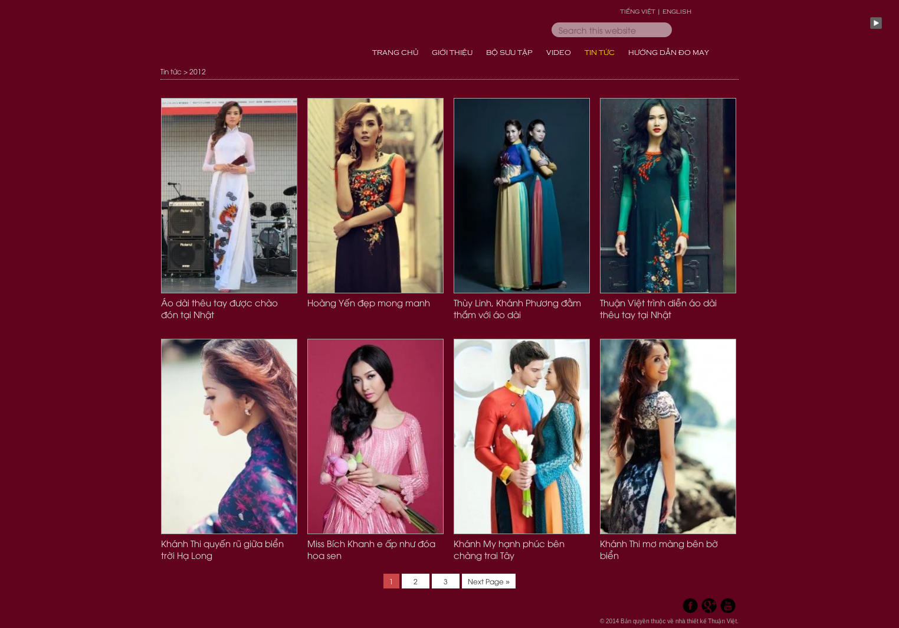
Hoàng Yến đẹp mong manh (368, 302)
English (676, 11)
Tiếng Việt (637, 11)
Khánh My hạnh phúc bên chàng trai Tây (509, 549)
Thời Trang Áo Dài (255, 35)
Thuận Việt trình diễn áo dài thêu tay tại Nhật (658, 308)
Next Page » (489, 581)
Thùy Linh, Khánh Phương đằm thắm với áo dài (517, 308)
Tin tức (171, 71)
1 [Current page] (394, 580)
